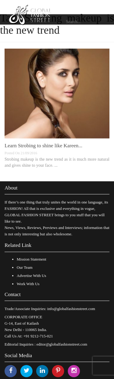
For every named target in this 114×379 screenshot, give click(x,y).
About (11, 188)
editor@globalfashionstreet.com (61, 344)
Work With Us (28, 284)
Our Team (25, 267)
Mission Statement (31, 259)
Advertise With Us (31, 275)
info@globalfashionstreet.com (71, 308)
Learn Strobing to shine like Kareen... (43, 146)
